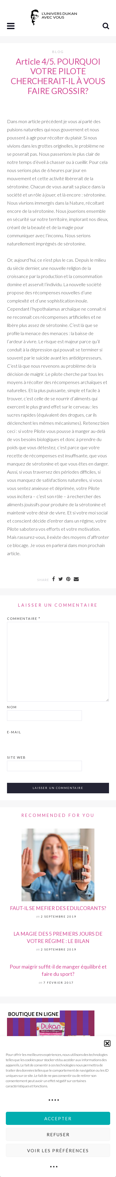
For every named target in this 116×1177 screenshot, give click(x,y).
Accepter (58, 1118)
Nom (12, 707)
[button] (107, 1043)
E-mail (14, 732)
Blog (58, 52)
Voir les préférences (58, 1150)
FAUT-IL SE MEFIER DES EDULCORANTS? (58, 908)
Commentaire (24, 618)
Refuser (58, 1134)
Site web (16, 757)
